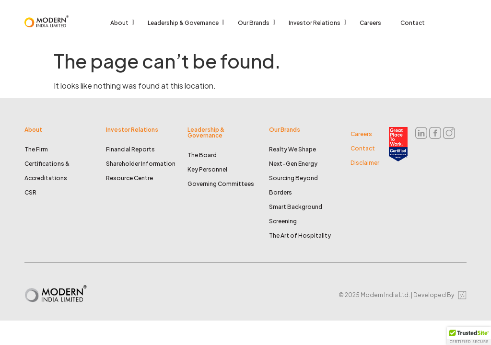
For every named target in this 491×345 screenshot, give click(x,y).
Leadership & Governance (185, 22)
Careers (370, 22)
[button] (469, 336)
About (121, 22)
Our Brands (256, 22)
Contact (412, 22)
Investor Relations (317, 22)
